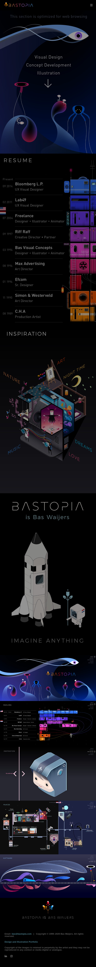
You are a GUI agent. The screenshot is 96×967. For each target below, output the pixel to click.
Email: (18, 934)
